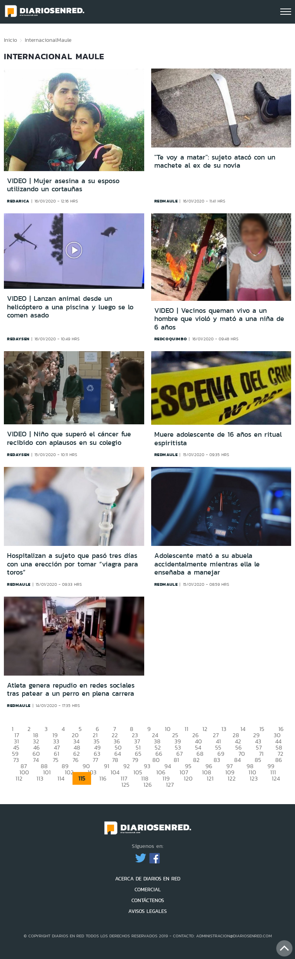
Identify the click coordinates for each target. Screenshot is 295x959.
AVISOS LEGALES (147, 911)
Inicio (10, 40)
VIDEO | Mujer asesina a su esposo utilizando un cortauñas (63, 185)
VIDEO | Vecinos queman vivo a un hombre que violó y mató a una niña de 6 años (219, 318)
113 (39, 778)
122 (232, 778)
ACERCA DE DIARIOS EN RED (147, 878)
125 (125, 785)
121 (210, 778)
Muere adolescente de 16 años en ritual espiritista (218, 438)
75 (56, 760)
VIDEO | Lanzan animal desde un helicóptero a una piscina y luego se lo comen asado (70, 306)
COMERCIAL (148, 889)
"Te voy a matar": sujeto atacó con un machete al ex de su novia (214, 161)
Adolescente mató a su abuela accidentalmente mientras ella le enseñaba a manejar (207, 564)
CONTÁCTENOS (147, 900)
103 (92, 772)
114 (60, 778)
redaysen (18, 339)
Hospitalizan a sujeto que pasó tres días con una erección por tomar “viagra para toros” (72, 564)
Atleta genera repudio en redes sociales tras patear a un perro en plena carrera (71, 689)
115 (81, 778)
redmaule (166, 201)
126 (147, 785)
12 (204, 729)
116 (103, 778)
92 (126, 766)
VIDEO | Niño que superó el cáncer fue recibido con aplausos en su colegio (69, 438)
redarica (18, 201)
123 (254, 778)
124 (276, 778)
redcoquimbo (170, 339)
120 (188, 778)
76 (75, 760)
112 (19, 778)
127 (170, 785)
